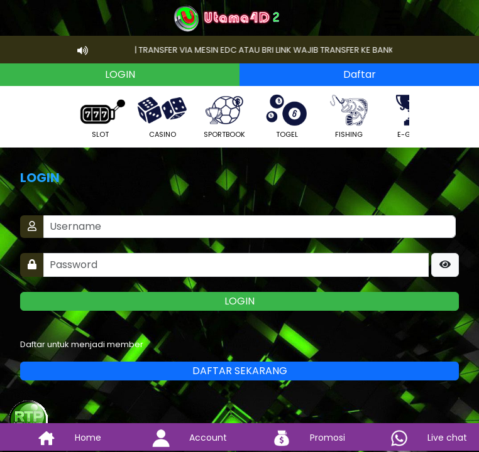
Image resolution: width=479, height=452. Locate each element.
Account (180, 437)
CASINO (162, 115)
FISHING (349, 115)
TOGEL (287, 115)
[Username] (249, 226)
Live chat (419, 437)
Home (59, 437)
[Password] (236, 265)
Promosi (299, 437)
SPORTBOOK (224, 115)
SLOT (100, 115)
